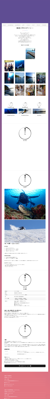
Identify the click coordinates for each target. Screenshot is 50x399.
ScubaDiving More (11, 115)
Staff (33, 25)
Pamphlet (44, 25)
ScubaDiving (10, 25)
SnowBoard (17, 25)
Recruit (38, 25)
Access (28, 25)
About (4, 25)
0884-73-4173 (7, 382)
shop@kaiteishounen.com (18, 304)
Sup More (39, 115)
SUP (23, 25)
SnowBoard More (25, 115)
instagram (10, 385)
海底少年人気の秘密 (25, 45)
